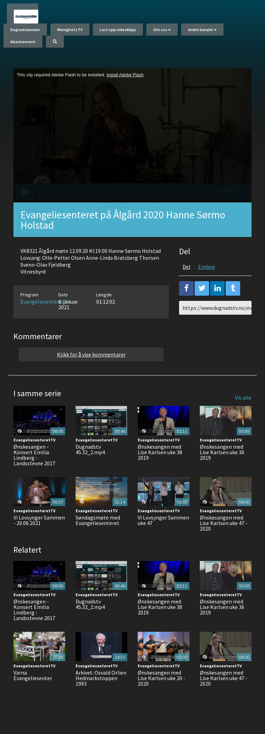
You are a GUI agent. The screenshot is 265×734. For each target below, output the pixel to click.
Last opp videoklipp (118, 29)
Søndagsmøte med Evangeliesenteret (98, 520)
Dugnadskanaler (25, 29)
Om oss (162, 29)
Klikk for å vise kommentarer (91, 354)
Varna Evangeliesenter (32, 675)
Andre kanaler (202, 29)
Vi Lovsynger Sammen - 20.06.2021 (39, 520)
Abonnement (23, 41)
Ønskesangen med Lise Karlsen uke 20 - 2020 (161, 678)
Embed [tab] (206, 266)
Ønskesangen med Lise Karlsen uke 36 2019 (222, 452)
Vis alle (243, 397)
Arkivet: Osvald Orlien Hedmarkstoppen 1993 (101, 678)
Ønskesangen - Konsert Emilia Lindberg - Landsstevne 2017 (34, 455)
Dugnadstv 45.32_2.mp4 (90, 449)
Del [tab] (186, 266)
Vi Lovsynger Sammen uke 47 (163, 520)
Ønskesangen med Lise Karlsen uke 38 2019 (160, 452)
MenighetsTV (69, 29)
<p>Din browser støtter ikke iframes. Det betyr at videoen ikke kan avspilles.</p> (132, 135)
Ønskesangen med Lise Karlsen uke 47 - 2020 (223, 523)
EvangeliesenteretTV (45, 301)
